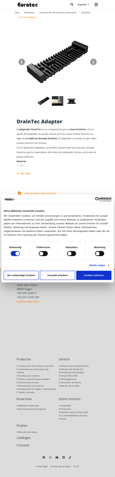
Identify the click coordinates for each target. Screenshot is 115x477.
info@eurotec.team (28, 301)
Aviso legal (42, 466)
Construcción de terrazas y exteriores (58, 12)
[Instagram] (50, 457)
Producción (65, 409)
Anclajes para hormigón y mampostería (36, 389)
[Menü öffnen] (96, 4)
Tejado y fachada (26, 392)
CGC (76, 466)
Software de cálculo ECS (71, 369)
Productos (29, 12)
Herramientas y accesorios (30, 385)
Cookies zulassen (94, 275)
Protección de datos (60, 466)
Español (83, 4)
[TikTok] (70, 457)
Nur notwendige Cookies (21, 275)
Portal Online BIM (68, 375)
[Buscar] (72, 4)
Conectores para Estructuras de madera (33, 371)
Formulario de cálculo (70, 382)
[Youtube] (57, 457)
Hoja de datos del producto (40, 193)
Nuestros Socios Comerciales (73, 412)
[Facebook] (44, 457)
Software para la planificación (74, 365)
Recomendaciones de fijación (31, 409)
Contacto (23, 445)
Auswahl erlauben (57, 275)
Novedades (65, 405)
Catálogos (24, 438)
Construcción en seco (28, 382)
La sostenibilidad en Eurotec (73, 415)
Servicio (64, 359)
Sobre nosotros (70, 399)
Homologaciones (68, 379)
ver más (25, 173)
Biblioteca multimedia (28, 405)
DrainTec (85, 12)
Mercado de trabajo (27, 432)
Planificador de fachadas (71, 372)
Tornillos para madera (28, 375)
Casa (17, 12)
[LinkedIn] (63, 457)
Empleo (22, 425)
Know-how (24, 399)
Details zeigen (97, 265)
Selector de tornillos (69, 385)
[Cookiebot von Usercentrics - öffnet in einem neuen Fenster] (97, 199)
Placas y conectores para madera (33, 379)
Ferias (62, 418)
